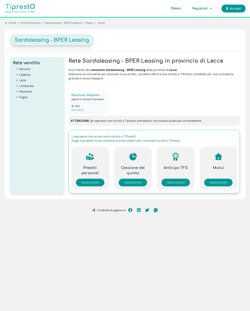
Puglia (89, 23)
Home (12, 23)
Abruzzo (24, 69)
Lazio (22, 80)
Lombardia (26, 86)
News (176, 8)
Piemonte (25, 91)
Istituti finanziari (30, 23)
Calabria (24, 75)
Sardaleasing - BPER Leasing (63, 23)
